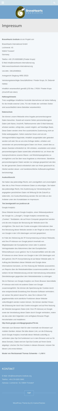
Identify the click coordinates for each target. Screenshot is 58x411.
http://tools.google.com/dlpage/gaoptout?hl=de (20, 323)
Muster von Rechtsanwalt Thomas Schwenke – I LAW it (23, 353)
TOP (29, 393)
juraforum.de (24, 203)
